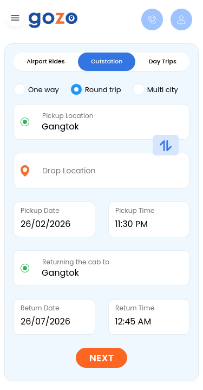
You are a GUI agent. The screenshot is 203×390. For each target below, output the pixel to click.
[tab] (42, 90)
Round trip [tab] (95, 89)
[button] (14, 20)
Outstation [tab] (106, 61)
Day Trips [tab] (162, 61)
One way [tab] (36, 89)
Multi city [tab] (155, 89)
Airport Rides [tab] (45, 61)
